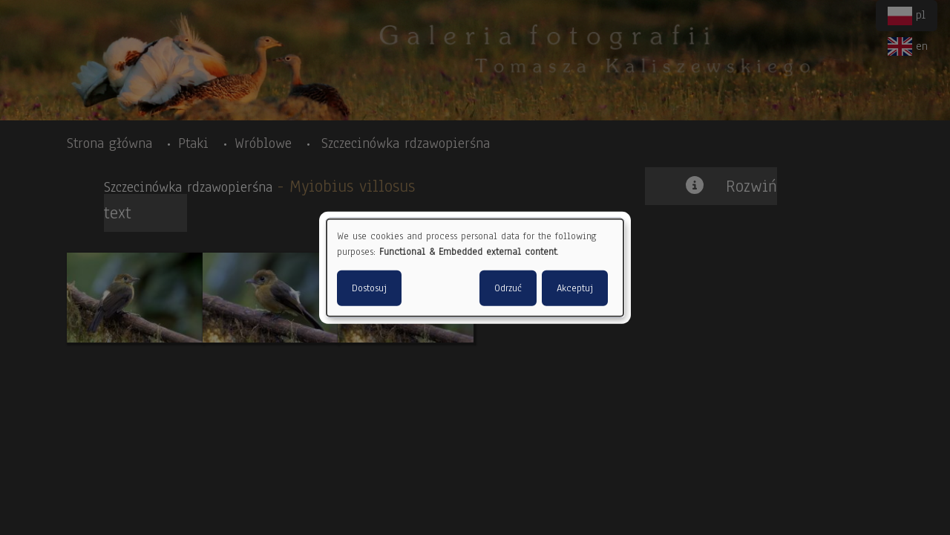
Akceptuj (575, 287)
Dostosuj (369, 287)
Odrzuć (508, 287)
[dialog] (475, 268)
